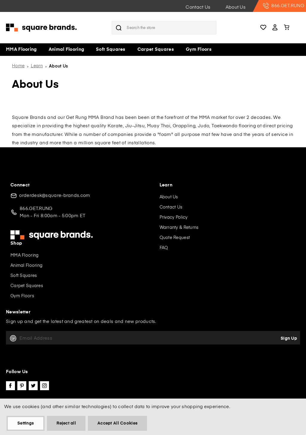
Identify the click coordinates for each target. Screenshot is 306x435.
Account (275, 27)
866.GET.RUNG (283, 6)
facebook (10, 385)
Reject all (66, 423)
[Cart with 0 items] (287, 27)
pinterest (21, 385)
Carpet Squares (155, 49)
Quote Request (175, 238)
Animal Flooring (66, 49)
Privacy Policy (174, 217)
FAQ (164, 248)
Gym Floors (199, 49)
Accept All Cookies (117, 423)
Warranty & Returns (179, 228)
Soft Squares (111, 49)
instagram (44, 385)
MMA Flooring (21, 49)
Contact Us (198, 7)
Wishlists (263, 27)
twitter (33, 385)
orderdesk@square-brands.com (54, 195)
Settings (25, 423)
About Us (236, 7)
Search (118, 27)
